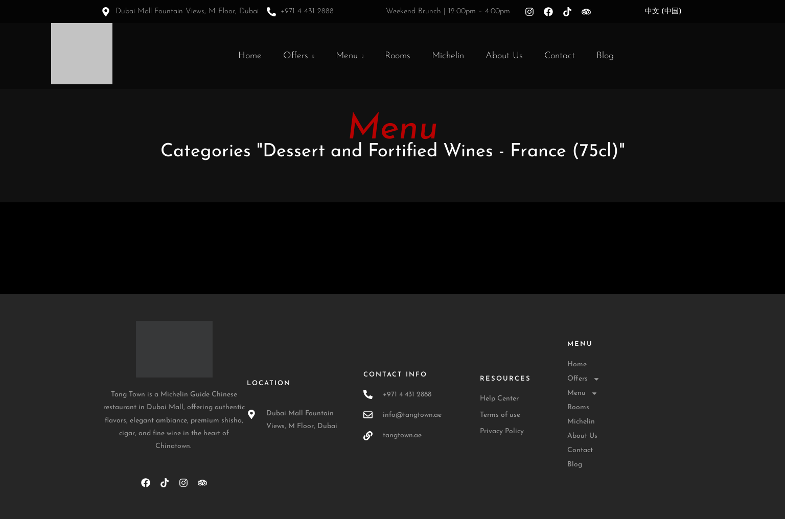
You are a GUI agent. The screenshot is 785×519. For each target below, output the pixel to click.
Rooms (397, 56)
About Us (504, 56)
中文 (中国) (663, 11)
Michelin (448, 56)
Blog (605, 56)
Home (250, 56)
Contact (559, 56)
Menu (347, 56)
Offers (295, 56)
